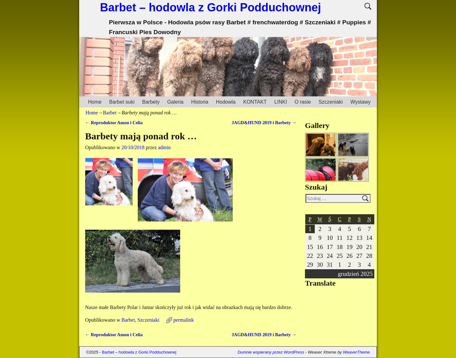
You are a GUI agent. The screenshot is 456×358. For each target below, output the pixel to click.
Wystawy (360, 102)
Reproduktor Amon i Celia (114, 122)
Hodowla (226, 102)
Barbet (110, 112)
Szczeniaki (331, 102)
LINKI (280, 102)
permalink (183, 320)
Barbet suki (122, 102)
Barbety (151, 102)
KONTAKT (255, 102)
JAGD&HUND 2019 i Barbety (264, 122)
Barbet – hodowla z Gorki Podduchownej (210, 7)
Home (95, 102)
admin (164, 147)
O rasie (302, 102)
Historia (199, 102)
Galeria (175, 102)
